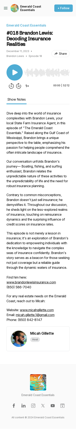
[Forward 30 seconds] (18, 86)
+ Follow (64, 8)
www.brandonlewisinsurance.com (31, 282)
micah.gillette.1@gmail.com (35, 315)
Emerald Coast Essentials (30, 8)
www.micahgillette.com (37, 310)
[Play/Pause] (14, 72)
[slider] (47, 72)
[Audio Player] (47, 71)
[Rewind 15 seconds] (11, 86)
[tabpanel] (38, 218)
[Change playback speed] (27, 86)
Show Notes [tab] (16, 99)
